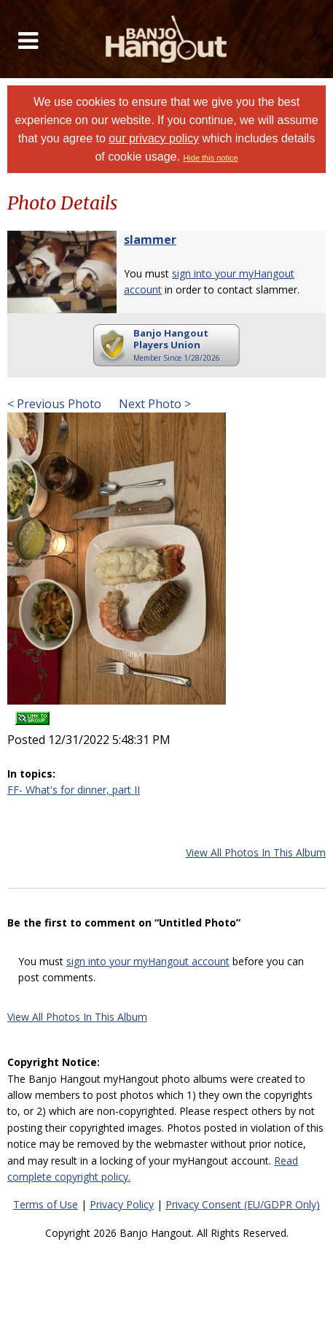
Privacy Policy (122, 1204)
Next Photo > (153, 404)
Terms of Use (45, 1204)
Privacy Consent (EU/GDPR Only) (242, 1204)
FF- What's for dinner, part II (73, 790)
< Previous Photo (54, 404)
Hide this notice (210, 157)
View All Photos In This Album (256, 852)
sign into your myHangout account (148, 961)
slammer (150, 239)
